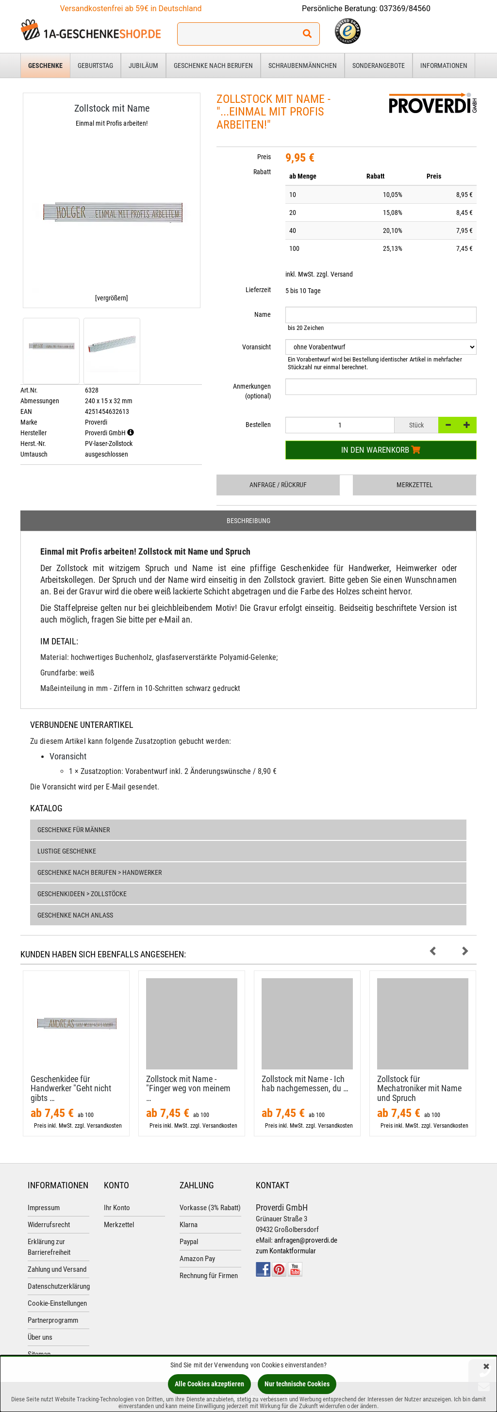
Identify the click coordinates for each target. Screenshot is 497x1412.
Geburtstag (95, 65)
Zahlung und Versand (57, 1269)
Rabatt (262, 172)
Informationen (443, 65)
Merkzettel (415, 485)
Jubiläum (143, 65)
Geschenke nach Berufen (213, 65)
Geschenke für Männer (73, 830)
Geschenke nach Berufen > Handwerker (99, 872)
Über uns (40, 1337)
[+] (467, 425)
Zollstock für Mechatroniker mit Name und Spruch (419, 1088)
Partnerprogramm (53, 1320)
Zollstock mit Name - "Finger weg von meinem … (188, 1088)
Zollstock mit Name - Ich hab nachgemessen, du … (305, 1084)
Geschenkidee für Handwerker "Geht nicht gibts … (71, 1088)
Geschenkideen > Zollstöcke (82, 894)
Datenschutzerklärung (59, 1286)
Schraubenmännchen (302, 65)
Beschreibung (248, 521)
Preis (264, 157)
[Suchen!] (307, 34)
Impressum (44, 1207)
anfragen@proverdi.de (305, 1240)
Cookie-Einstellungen (57, 1303)
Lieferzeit (258, 290)
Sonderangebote (378, 65)
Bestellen (258, 424)
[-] (448, 425)
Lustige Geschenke (66, 851)
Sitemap (39, 1354)
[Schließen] (486, 1367)
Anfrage (278, 485)
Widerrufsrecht (49, 1224)
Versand (342, 274)
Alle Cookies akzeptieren (209, 1384)
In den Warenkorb (380, 450)
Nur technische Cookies (297, 1384)
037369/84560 (405, 8)
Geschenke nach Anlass (75, 915)
